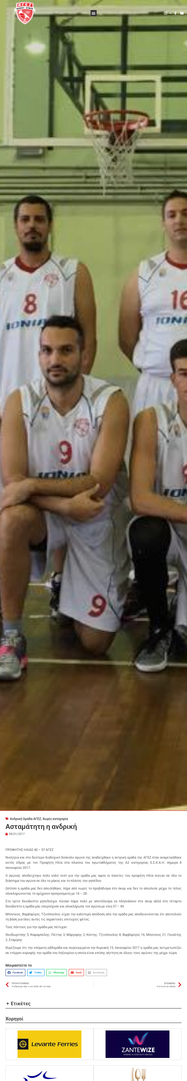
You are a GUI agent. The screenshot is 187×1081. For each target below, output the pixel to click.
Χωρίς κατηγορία (55, 819)
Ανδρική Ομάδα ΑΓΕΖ (25, 819)
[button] (94, 13)
